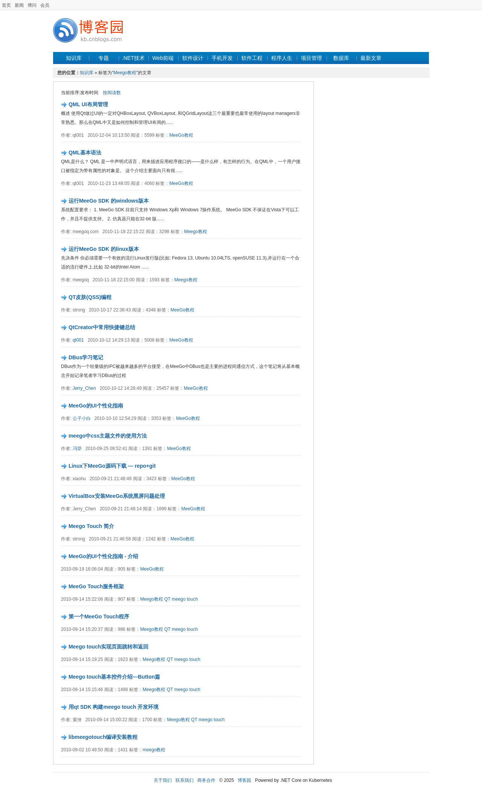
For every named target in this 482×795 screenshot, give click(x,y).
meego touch (185, 599)
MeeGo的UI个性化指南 (96, 406)
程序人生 (281, 58)
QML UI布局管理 (88, 104)
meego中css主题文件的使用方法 (108, 436)
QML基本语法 (85, 153)
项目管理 (311, 58)
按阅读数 (112, 92)
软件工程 (251, 58)
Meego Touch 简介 (91, 526)
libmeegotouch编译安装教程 (103, 737)
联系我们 (184, 780)
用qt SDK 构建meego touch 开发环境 (114, 707)
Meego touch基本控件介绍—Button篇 (114, 677)
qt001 (78, 340)
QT (167, 599)
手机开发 (222, 58)
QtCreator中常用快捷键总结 (102, 327)
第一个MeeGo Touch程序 (99, 616)
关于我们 (163, 780)
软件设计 (192, 58)
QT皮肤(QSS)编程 (90, 297)
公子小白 (82, 418)
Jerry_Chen (84, 388)
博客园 (244, 780)
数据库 (341, 58)
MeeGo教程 (181, 135)
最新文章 (370, 58)
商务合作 (206, 780)
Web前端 (163, 58)
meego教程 (154, 749)
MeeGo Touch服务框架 (96, 586)
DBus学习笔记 (86, 357)
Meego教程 (124, 72)
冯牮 (77, 448)
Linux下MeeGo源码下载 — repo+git (112, 466)
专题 (103, 58)
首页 (6, 5)
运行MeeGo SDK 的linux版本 (104, 249)
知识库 (74, 58)
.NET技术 (133, 58)
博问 (32, 5)
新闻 (19, 5)
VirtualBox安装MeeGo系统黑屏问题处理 (117, 496)
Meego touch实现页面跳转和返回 (108, 647)
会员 (44, 5)
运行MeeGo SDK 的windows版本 (109, 201)
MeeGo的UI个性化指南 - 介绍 (103, 556)
